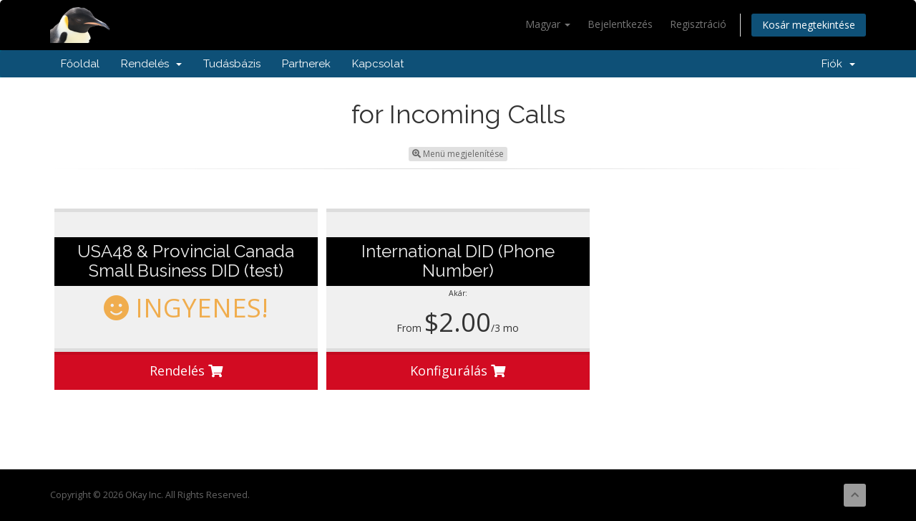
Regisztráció (698, 24)
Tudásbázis (231, 63)
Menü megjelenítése (458, 154)
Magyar (547, 24)
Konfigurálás (457, 370)
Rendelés (151, 63)
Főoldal (80, 63)
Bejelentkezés (620, 24)
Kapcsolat (378, 63)
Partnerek (306, 63)
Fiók (838, 63)
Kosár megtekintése (808, 25)
